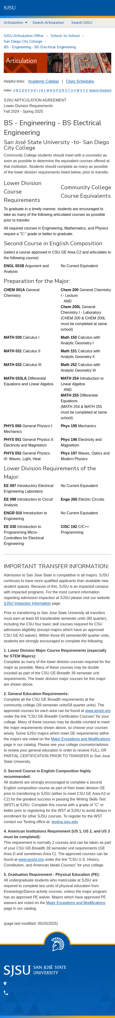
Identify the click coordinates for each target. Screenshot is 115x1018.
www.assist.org (97, 711)
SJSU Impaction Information (27, 603)
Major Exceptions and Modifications (80, 739)
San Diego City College (23, 41)
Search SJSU (81, 22)
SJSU (10, 8)
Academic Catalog (43, 81)
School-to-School (65, 35)
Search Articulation (48, 22)
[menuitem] (14, 22)
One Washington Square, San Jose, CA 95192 (49, 983)
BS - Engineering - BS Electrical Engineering (40, 47)
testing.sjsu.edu (65, 822)
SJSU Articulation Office (24, 35)
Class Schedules (80, 81)
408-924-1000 (24, 992)
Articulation (13, 22)
